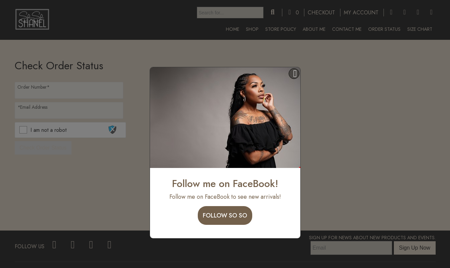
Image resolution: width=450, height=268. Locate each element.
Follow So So (225, 215)
